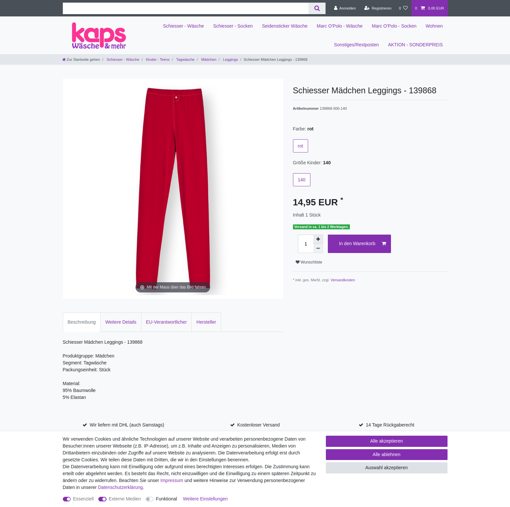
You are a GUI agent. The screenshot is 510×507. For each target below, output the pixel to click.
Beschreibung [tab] (82, 322)
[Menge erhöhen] (318, 239)
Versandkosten (343, 280)
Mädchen (208, 59)
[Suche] (316, 8)
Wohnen (434, 26)
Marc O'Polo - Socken (394, 26)
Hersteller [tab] (206, 322)
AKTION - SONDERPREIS (415, 44)
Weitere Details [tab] (120, 322)
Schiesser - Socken (233, 26)
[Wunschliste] (403, 8)
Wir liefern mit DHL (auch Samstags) (127, 424)
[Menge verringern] (318, 248)
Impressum (171, 480)
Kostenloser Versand (258, 424)
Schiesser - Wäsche (183, 26)
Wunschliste (309, 262)
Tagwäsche (185, 59)
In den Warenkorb (362, 244)
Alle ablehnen (387, 454)
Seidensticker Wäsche (285, 26)
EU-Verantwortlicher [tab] (166, 322)
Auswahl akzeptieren (386, 467)
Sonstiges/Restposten (356, 44)
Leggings (230, 59)
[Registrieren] (378, 8)
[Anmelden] (345, 8)
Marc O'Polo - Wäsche (340, 26)
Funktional (166, 498)
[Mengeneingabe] (306, 244)
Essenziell (83, 498)
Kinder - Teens (157, 59)
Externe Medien (125, 498)
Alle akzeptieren (386, 441)
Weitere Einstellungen (205, 498)
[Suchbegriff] (186, 8)
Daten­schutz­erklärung (120, 487)
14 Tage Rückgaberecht (390, 424)
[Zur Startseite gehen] (81, 59)
